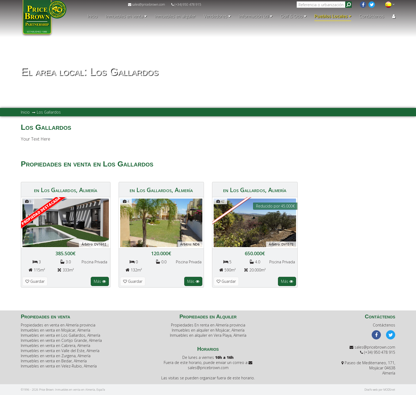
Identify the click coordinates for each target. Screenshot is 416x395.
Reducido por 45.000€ (275, 206)
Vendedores (217, 16)
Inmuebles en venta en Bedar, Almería (54, 360)
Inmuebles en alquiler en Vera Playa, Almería (208, 335)
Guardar (35, 281)
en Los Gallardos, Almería (65, 190)
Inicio (92, 16)
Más (100, 281)
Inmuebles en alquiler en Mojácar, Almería (208, 330)
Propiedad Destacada (41, 210)
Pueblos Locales (332, 16)
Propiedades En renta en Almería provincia (208, 325)
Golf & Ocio (293, 16)
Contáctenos (371, 16)
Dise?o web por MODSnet (379, 389)
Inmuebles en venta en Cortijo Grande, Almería (61, 340)
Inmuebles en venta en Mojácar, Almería (55, 330)
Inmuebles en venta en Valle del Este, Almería (60, 350)
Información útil (255, 16)
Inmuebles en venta (126, 16)
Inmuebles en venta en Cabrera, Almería (55, 345)
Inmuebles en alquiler (175, 16)
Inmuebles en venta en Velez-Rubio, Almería (59, 366)
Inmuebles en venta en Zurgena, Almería (55, 355)
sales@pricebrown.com (146, 4)
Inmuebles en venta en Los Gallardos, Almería (60, 335)
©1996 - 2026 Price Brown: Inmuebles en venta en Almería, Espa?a (63, 389)
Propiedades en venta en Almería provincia (58, 325)
